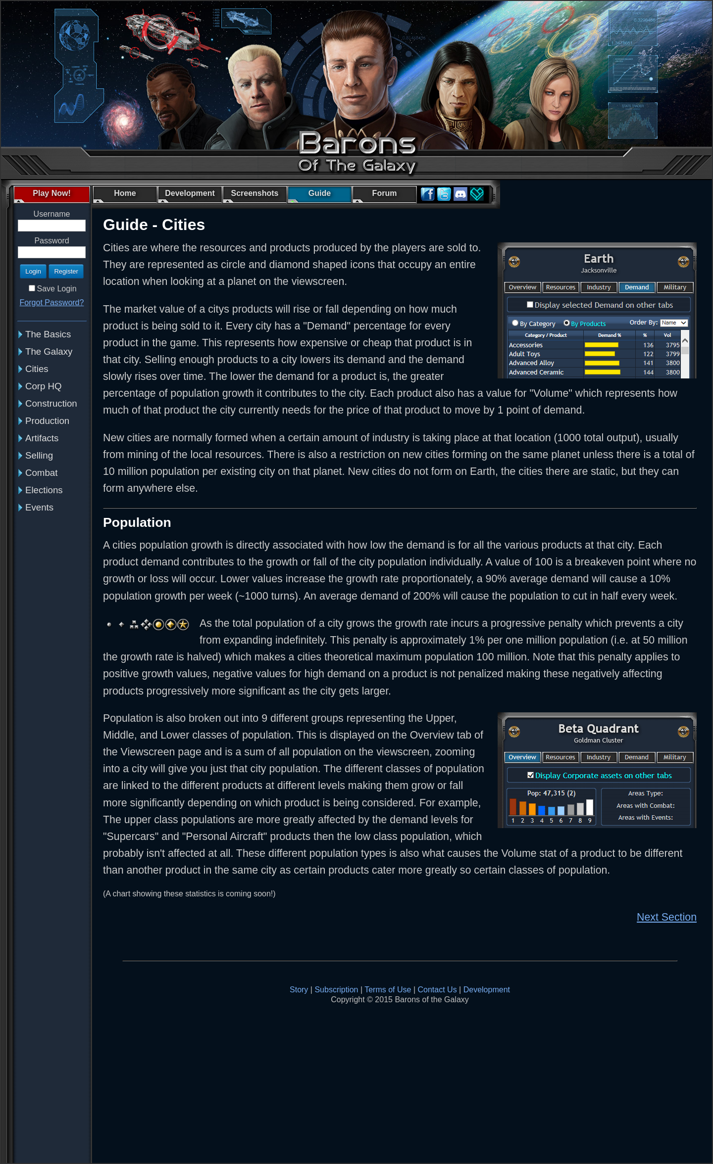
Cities (37, 369)
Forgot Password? (52, 302)
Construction (51, 403)
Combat (41, 472)
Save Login (56, 288)
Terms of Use (387, 989)
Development (486, 989)
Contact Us (437, 989)
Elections (44, 490)
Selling (39, 455)
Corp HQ (43, 386)
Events (39, 507)
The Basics (48, 334)
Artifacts (41, 438)
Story (299, 989)
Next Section (667, 917)
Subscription (336, 989)
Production (47, 421)
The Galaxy (48, 351)
